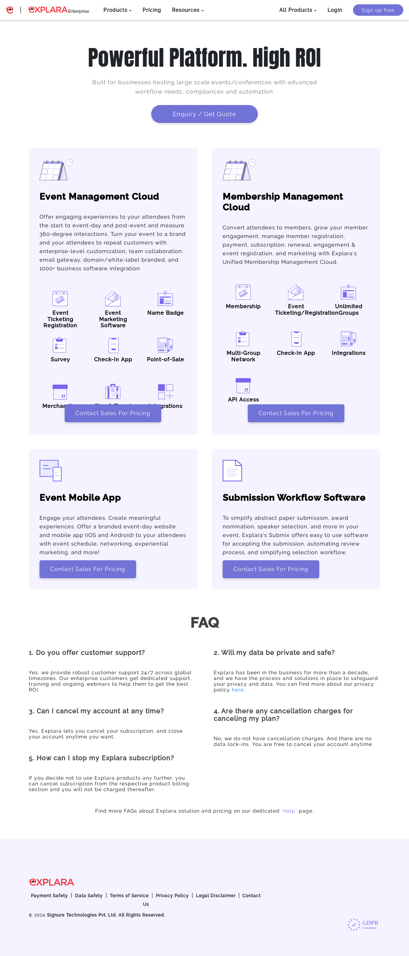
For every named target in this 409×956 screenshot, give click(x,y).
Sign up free (378, 10)
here (238, 690)
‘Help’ (289, 811)
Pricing (152, 10)
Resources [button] (186, 10)
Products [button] (115, 10)
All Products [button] (295, 10)
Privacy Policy (172, 895)
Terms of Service (129, 895)
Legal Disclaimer (216, 895)
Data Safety (89, 895)
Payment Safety (49, 895)
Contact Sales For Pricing (112, 413)
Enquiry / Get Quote (204, 114)
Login (334, 10)
